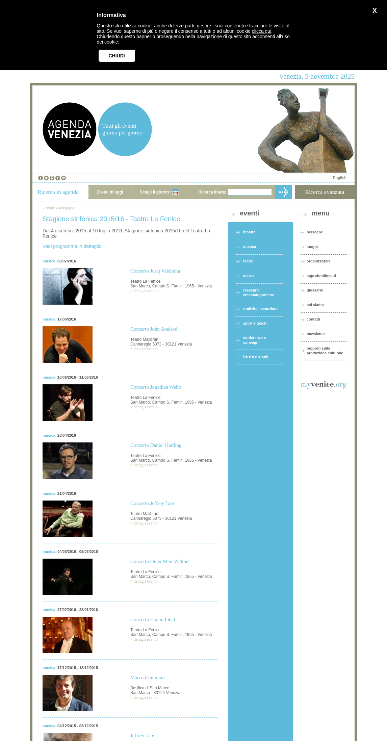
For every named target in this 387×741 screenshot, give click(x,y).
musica (49, 261)
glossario (315, 290)
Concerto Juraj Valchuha (155, 271)
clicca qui (262, 31)
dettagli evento (146, 290)
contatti (313, 319)
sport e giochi (255, 323)
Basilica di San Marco (149, 688)
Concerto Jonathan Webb (155, 387)
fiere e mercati (255, 356)
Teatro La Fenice (145, 281)
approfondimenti (321, 276)
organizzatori (318, 261)
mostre (249, 232)
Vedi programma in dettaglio (72, 246)
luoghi (312, 247)
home (50, 208)
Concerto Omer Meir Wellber (160, 561)
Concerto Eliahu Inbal (152, 619)
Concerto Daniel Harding (156, 445)
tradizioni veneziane (261, 309)
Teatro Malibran (144, 339)
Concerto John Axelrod (153, 329)
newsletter (316, 334)
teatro (248, 261)
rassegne (66, 208)
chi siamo (315, 305)
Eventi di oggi (110, 192)
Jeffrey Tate (142, 735)
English (339, 178)
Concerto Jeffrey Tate (152, 503)
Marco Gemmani (147, 677)
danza (248, 276)
